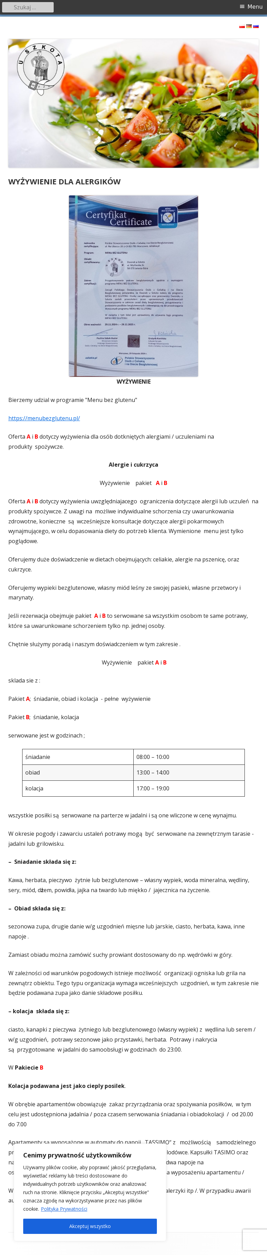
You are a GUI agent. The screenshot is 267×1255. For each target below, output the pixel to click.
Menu (255, 6)
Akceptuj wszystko (90, 1226)
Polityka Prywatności (64, 1209)
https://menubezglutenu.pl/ (44, 418)
